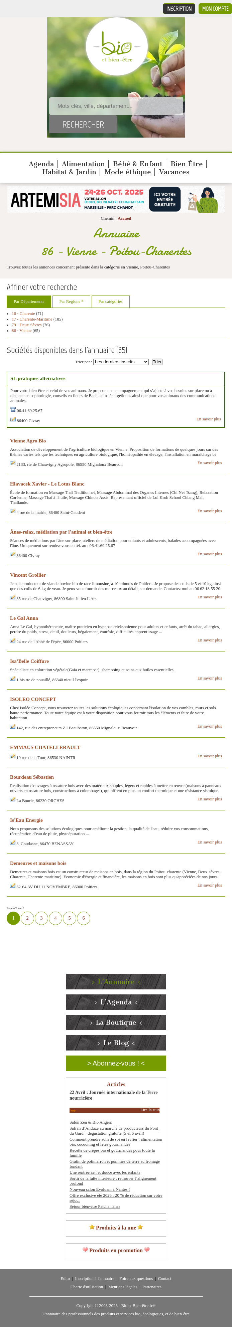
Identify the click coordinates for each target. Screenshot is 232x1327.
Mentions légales (122, 1287)
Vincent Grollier (28, 575)
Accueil (124, 218)
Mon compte (215, 8)
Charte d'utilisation (87, 1287)
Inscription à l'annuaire (94, 1278)
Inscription (179, 8)
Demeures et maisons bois (38, 863)
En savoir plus (209, 419)
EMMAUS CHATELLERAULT (45, 747)
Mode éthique (128, 172)
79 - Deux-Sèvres (27, 325)
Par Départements (29, 301)
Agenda (41, 164)
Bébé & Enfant (137, 164)
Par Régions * (72, 301)
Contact (164, 1278)
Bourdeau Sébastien (32, 777)
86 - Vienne (21, 330)
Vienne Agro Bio (28, 440)
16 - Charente (23, 313)
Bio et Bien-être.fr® (138, 1305)
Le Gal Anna (24, 618)
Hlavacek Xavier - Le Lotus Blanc (47, 484)
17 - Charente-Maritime (32, 319)
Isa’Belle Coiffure (29, 661)
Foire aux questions (136, 1278)
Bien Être (186, 164)
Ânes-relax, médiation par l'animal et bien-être (61, 532)
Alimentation (83, 164)
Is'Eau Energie (26, 820)
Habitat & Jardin (69, 172)
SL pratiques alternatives (38, 378)
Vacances (174, 172)
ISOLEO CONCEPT (33, 699)
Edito (65, 1278)
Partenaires (151, 1287)
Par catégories (111, 301)
